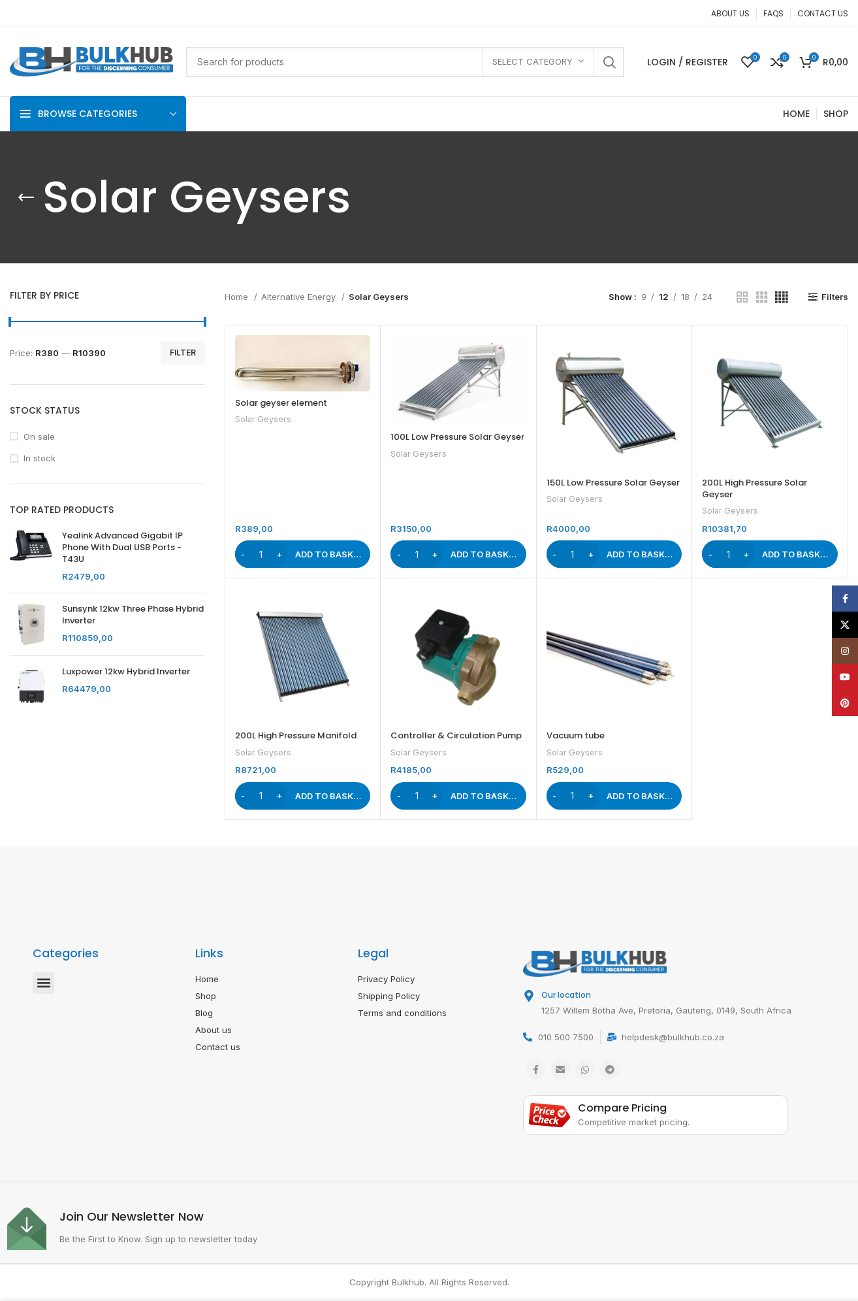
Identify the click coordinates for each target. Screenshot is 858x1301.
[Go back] (26, 197)
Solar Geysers (263, 419)
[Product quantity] (261, 554)
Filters (834, 297)
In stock (40, 458)
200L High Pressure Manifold (296, 735)
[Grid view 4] (781, 297)
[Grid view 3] (762, 297)
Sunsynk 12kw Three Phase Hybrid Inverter (133, 615)
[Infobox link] (217, 1229)
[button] (303, 554)
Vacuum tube (576, 735)
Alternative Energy (299, 296)
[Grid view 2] (742, 297)
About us (213, 1030)
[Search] (405, 62)
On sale (39, 436)
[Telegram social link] (610, 1069)
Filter (183, 352)
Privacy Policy (386, 979)
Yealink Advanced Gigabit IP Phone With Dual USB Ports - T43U (122, 547)
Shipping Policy (389, 996)
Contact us (217, 1047)
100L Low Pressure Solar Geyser (457, 437)
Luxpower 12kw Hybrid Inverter (126, 672)
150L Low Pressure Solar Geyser (613, 482)
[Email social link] (560, 1069)
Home (238, 296)
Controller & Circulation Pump (456, 735)
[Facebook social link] (535, 1069)
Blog (204, 1013)
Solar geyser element (281, 403)
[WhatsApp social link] (585, 1069)
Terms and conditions (402, 1013)
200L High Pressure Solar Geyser (754, 488)
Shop (205, 996)
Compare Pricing (622, 1107)
